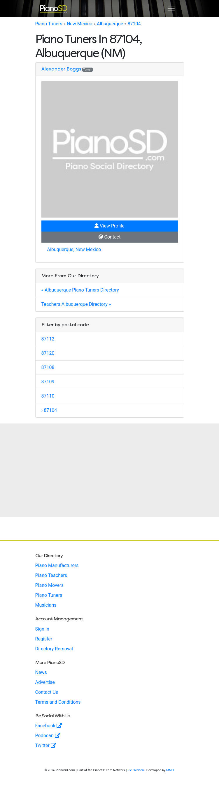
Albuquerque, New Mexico (74, 249)
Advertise (45, 682)
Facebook (48, 725)
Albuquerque (110, 24)
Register (43, 639)
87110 (48, 396)
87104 (134, 24)
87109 (48, 381)
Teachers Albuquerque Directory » (76, 304)
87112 (48, 339)
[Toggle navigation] (171, 8)
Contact (110, 237)
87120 (48, 353)
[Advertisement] (109, 470)
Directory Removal (54, 649)
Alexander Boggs (61, 69)
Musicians (46, 605)
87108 (48, 367)
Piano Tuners (48, 24)
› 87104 (49, 410)
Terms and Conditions (58, 702)
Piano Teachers (51, 575)
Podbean (47, 735)
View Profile (109, 226)
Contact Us (46, 692)
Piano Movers (49, 585)
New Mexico (79, 24)
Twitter (45, 745)
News (41, 672)
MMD (170, 770)
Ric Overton (135, 770)
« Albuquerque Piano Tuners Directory (80, 290)
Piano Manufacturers (57, 565)
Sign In (42, 629)
